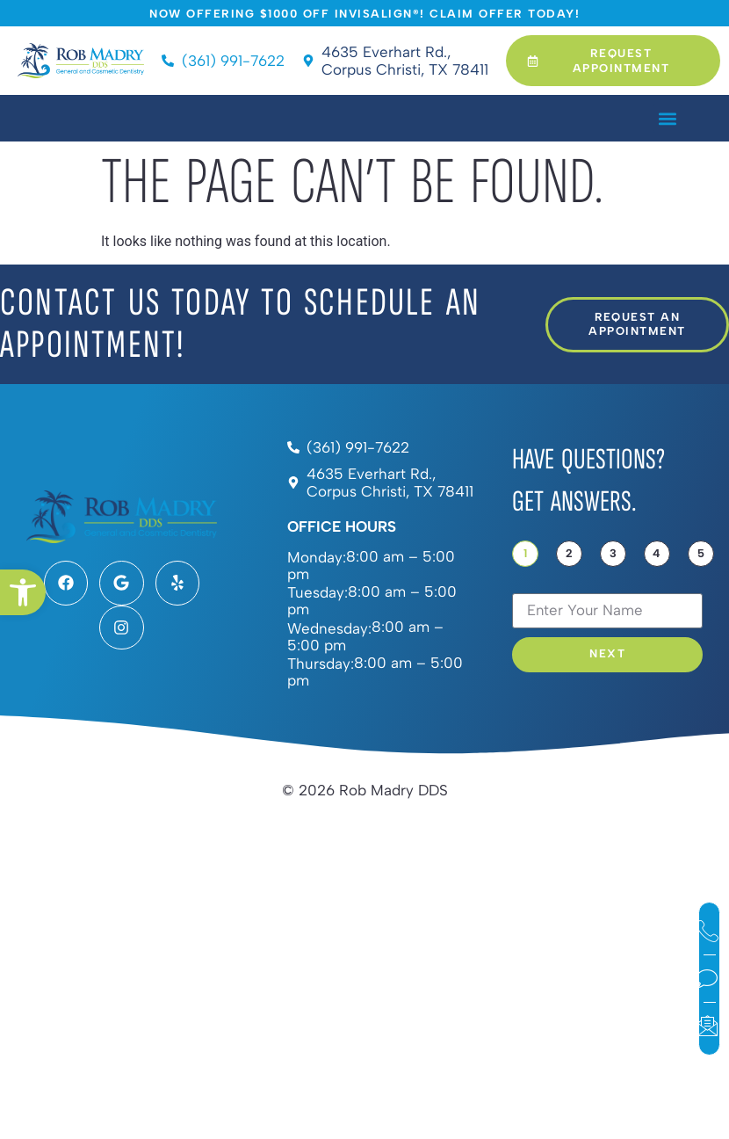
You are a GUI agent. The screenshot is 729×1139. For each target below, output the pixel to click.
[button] (667, 118)
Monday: (316, 557)
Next (607, 654)
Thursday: (320, 664)
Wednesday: (329, 628)
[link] (23, 592)
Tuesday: (317, 592)
